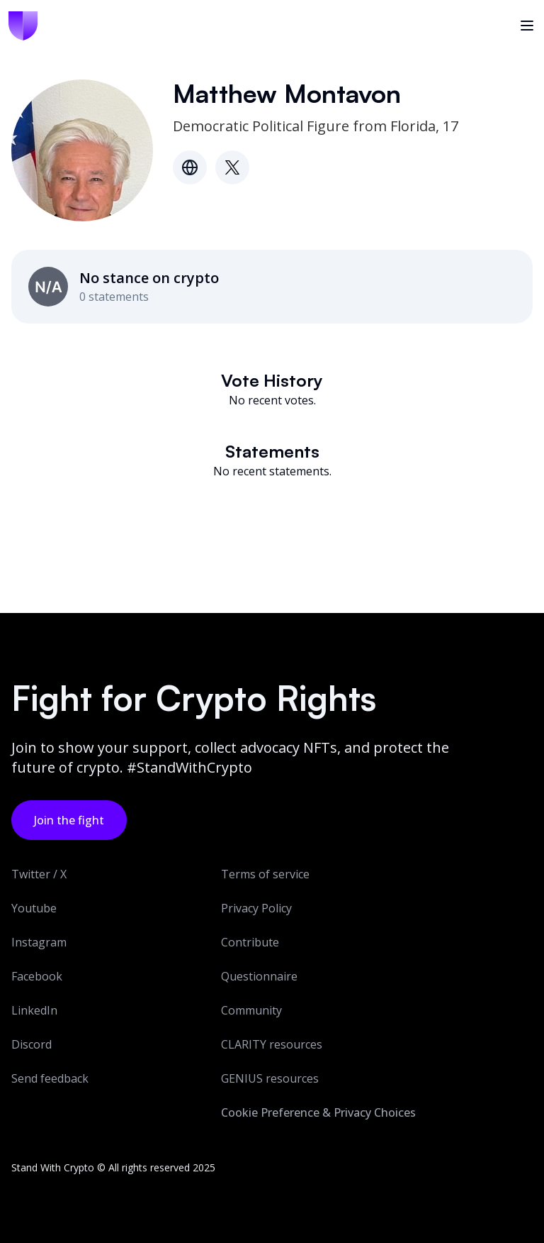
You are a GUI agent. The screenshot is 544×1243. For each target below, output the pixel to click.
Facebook (36, 976)
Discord (31, 1044)
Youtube (34, 908)
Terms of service (265, 874)
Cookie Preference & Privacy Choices (318, 1112)
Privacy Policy (256, 908)
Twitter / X (39, 874)
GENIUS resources (270, 1078)
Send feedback (50, 1078)
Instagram (39, 942)
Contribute (250, 942)
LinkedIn (34, 1010)
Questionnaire (259, 976)
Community (251, 1010)
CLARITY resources (271, 1044)
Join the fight (69, 820)
